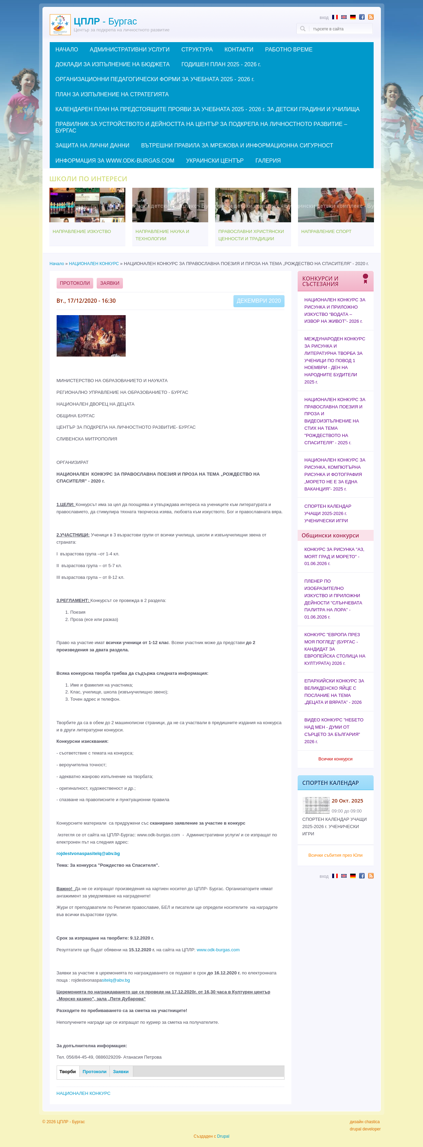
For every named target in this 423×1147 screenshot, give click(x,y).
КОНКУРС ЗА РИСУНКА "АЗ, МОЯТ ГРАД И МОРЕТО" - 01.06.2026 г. (335, 556)
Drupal (223, 1136)
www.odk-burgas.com (218, 949)
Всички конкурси (335, 758)
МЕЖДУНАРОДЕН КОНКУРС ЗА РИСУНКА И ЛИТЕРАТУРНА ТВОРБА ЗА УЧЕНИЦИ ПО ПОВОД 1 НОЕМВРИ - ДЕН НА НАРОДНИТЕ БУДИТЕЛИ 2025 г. (335, 360)
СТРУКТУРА (197, 49)
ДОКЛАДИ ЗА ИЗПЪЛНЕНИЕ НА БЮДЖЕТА (113, 64)
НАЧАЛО (67, 49)
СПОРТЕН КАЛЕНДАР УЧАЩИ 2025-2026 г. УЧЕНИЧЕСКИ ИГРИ (328, 513)
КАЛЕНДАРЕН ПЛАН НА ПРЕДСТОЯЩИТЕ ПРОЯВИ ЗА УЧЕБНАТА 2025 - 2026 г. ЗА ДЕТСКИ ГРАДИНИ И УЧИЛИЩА (208, 109)
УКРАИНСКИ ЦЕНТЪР (215, 161)
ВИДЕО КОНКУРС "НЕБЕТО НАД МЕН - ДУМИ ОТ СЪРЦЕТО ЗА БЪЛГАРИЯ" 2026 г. (334, 730)
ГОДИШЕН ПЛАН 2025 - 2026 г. (221, 64)
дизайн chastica (365, 1121)
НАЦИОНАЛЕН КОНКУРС (94, 263)
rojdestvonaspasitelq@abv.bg (88, 853)
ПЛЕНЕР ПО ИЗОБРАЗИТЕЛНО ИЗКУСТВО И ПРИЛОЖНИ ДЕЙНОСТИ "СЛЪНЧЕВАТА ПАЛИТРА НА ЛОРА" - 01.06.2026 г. (333, 599)
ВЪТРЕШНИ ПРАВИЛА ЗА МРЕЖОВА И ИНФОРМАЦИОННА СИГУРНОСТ (237, 145)
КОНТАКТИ (238, 49)
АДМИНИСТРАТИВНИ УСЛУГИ (130, 49)
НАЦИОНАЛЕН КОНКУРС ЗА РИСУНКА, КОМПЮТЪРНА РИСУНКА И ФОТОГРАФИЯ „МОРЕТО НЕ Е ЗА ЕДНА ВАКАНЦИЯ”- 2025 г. (335, 474)
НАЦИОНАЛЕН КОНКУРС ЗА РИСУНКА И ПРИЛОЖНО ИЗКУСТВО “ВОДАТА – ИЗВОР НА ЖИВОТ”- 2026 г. (335, 310)
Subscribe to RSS (371, 17)
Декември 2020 (259, 301)
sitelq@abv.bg (116, 980)
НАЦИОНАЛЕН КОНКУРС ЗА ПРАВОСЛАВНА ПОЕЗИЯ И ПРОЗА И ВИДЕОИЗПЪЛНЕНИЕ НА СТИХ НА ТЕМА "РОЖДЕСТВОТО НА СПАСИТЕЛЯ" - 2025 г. (335, 421)
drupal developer (365, 1129)
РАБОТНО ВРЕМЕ (289, 49)
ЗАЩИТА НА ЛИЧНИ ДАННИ (92, 145)
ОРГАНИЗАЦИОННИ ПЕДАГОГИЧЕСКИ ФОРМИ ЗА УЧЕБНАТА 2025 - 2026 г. (155, 79)
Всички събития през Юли (335, 855)
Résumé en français (335, 17)
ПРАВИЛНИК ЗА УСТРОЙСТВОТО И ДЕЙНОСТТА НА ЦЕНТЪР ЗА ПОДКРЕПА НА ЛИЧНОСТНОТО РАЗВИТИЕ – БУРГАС (201, 127)
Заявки (109, 283)
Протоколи (75, 283)
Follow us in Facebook (362, 17)
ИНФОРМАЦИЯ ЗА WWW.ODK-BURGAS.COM (115, 161)
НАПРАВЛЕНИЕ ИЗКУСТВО (82, 231)
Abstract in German (353, 17)
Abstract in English (344, 17)
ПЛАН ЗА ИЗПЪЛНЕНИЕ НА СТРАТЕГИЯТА (112, 94)
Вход (324, 17)
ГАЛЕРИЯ (268, 161)
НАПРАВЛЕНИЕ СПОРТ (326, 231)
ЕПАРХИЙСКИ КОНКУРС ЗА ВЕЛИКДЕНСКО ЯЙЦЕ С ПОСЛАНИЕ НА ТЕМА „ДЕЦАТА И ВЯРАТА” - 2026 (334, 691)
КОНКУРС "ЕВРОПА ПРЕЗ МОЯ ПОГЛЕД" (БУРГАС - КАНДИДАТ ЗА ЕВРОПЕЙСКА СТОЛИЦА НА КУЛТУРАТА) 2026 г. (335, 649)
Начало (57, 263)
